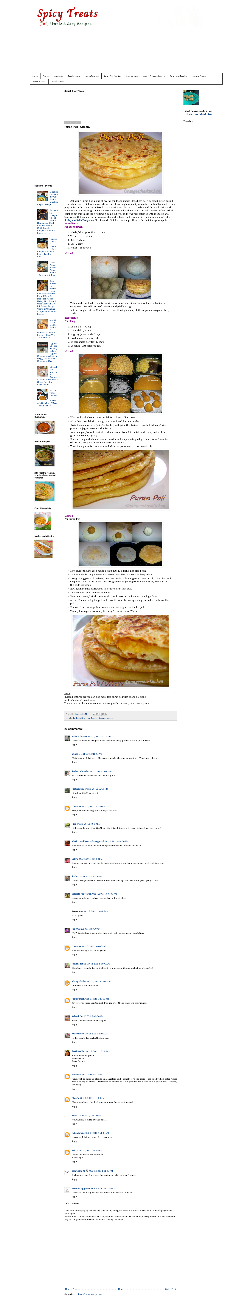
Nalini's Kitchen (79, 736)
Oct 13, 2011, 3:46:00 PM (90, 1150)
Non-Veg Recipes (112, 76)
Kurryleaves (78, 1033)
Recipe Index (73, 76)
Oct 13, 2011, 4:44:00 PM (101, 1171)
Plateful (75, 1098)
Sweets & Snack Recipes (154, 76)
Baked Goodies (92, 76)
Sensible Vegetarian (81, 893)
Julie (74, 823)
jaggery (102, 718)
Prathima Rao (78, 1051)
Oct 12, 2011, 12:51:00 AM (88, 928)
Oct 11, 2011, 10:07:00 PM (104, 893)
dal (74, 718)
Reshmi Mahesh (80, 771)
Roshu (75, 876)
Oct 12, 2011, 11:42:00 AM (92, 1074)
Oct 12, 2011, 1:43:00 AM (98, 963)
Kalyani (75, 1016)
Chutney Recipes (178, 76)
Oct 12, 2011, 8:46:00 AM (97, 998)
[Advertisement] (124, 52)
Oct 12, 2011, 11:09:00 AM (98, 1051)
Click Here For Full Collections (198, 114)
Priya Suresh (78, 998)
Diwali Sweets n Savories (87, 718)
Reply (74, 744)
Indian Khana (78, 1133)
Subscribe (58, 76)
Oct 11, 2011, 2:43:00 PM (93, 806)
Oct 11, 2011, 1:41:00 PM (90, 754)
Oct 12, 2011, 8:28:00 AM (99, 981)
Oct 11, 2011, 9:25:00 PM (90, 876)
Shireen (75, 1074)
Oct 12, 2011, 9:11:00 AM (96, 1033)
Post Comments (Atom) (90, 1294)
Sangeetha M (78, 1171)
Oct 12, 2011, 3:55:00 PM (89, 1115)
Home (35, 76)
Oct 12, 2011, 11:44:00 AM (92, 1098)
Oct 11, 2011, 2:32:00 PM (96, 788)
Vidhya (75, 859)
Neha (74, 1115)
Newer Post (71, 1289)
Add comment (72, 1203)
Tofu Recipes (57, 81)
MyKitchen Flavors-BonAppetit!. (88, 841)
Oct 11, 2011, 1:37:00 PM (99, 736)
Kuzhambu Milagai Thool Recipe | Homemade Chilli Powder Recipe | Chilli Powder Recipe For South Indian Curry (47, 221)
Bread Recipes (39, 81)
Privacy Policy (199, 76)
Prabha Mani (78, 788)
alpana (75, 754)
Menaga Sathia (79, 981)
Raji (73, 928)
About (46, 76)
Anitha (75, 1150)
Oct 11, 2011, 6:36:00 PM (90, 859)
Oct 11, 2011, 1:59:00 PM (100, 771)
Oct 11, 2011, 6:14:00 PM (116, 841)
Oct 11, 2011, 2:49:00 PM (88, 823)
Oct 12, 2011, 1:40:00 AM (94, 946)
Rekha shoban (79, 963)
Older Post (170, 1289)
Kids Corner (132, 76)
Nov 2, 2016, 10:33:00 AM (103, 1188)
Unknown (76, 806)
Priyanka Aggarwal (81, 1188)
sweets (110, 718)
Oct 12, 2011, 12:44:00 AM (96, 911)
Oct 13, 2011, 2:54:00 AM (97, 1133)
